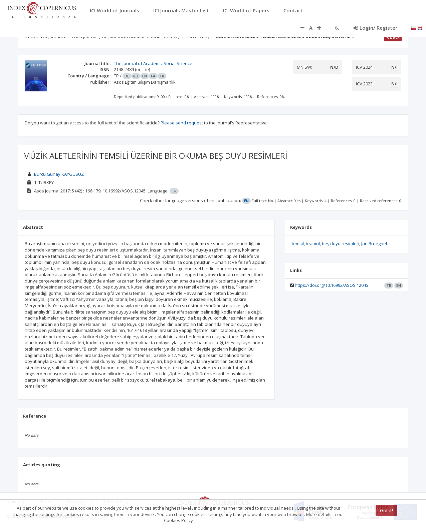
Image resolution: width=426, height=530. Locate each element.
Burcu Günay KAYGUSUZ (59, 174)
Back (393, 37)
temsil (298, 243)
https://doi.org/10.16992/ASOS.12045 (331, 285)
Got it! (386, 510)
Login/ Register (375, 27)
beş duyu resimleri (340, 243)
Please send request (182, 123)
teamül (313, 243)
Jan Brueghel (374, 243)
